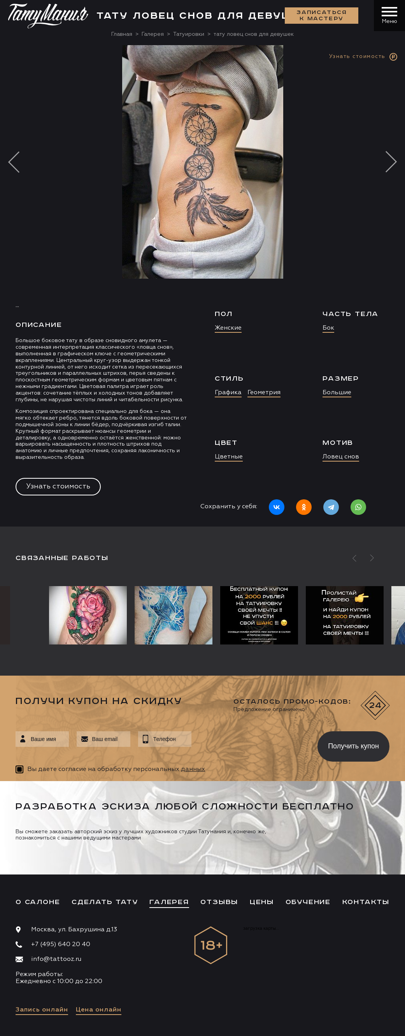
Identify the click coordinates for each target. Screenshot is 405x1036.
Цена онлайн (98, 1010)
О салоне (38, 902)
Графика (228, 393)
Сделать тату (105, 902)
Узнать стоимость (58, 486)
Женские (228, 328)
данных (193, 769)
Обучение (308, 902)
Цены (262, 902)
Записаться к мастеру (321, 15)
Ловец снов (341, 457)
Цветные (229, 457)
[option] (202, 285)
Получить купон (353, 746)
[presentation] (248, 744)
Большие (337, 393)
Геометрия (264, 393)
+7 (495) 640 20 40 (60, 944)
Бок (328, 328)
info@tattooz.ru (56, 959)
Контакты (365, 902)
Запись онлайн (42, 1010)
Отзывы (219, 902)
